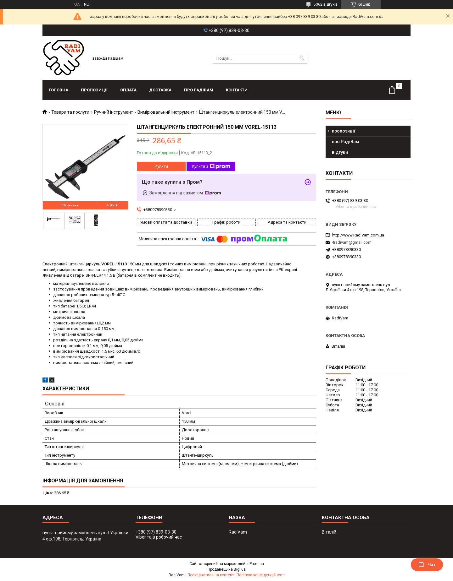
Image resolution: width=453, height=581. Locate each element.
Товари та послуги (70, 112)
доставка (160, 90)
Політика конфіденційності (261, 575)
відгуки (340, 152)
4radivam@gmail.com (352, 242)
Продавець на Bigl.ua (227, 569)
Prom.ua (256, 564)
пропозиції (94, 90)
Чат (426, 564)
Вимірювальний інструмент (165, 112)
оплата (128, 90)
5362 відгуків (326, 4)
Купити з (211, 166)
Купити (161, 166)
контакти (237, 90)
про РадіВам (198, 90)
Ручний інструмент (113, 112)
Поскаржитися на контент (210, 575)
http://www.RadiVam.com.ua (358, 235)
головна (58, 90)
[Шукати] (301, 58)
